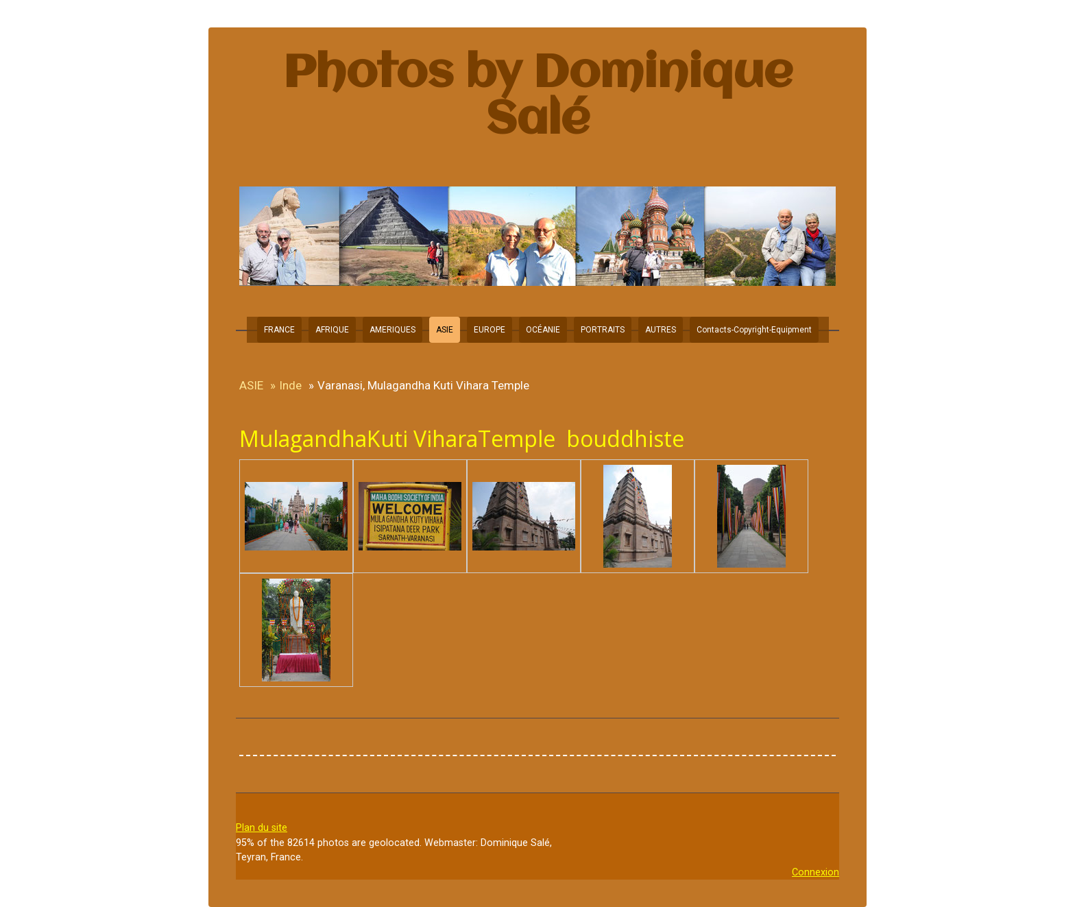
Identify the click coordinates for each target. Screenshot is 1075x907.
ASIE (444, 330)
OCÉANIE (543, 330)
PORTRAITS (603, 330)
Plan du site (261, 828)
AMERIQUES (392, 330)
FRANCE (279, 330)
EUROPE (489, 330)
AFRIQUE (332, 330)
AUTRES (660, 330)
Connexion (815, 872)
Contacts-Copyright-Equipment (754, 330)
